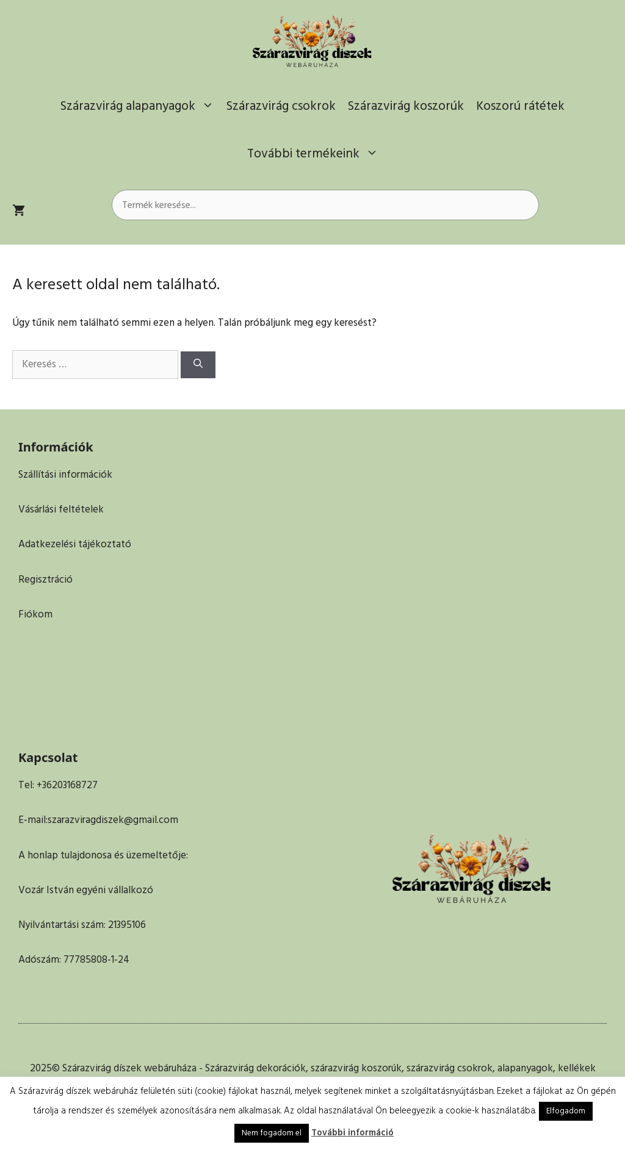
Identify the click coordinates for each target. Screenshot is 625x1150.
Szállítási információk (65, 474)
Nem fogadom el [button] (272, 1132)
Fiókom (35, 614)
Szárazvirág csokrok (281, 106)
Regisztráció (45, 579)
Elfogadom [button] (565, 1110)
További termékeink (316, 154)
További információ (352, 1132)
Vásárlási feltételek (61, 509)
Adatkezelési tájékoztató (74, 544)
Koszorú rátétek (520, 106)
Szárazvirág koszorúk (406, 106)
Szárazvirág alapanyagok (140, 106)
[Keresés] (198, 365)
